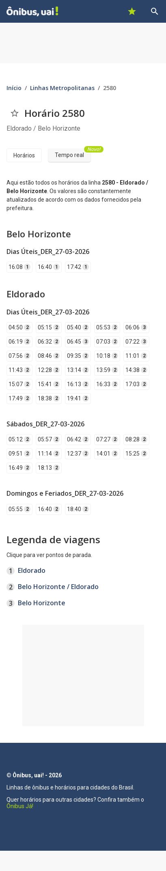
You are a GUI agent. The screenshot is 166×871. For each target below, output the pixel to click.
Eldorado (31, 570)
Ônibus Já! (19, 806)
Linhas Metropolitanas (62, 88)
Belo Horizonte (41, 602)
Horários (24, 155)
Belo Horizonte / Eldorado (58, 586)
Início (14, 88)
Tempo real (73, 153)
